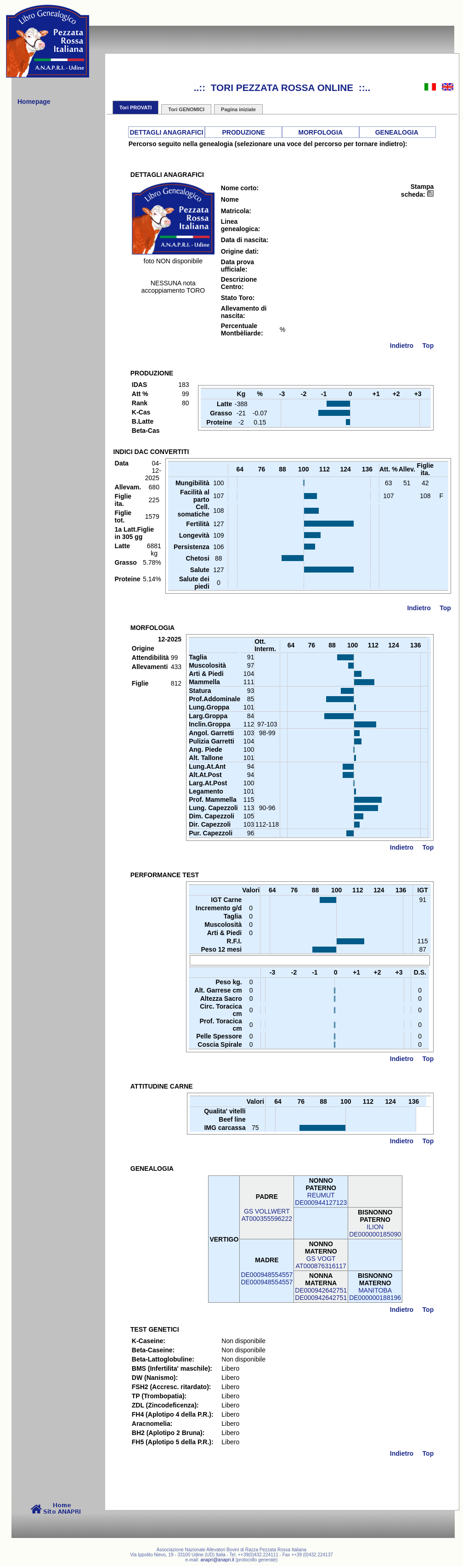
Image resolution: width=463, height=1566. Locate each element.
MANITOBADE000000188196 (375, 1294)
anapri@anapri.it (217, 1559)
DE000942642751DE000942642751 (321, 1294)
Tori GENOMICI (186, 109)
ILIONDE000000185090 (375, 1230)
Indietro (401, 345)
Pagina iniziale (238, 109)
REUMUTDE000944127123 (321, 1199)
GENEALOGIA (396, 132)
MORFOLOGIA (321, 132)
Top (428, 345)
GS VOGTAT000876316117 (321, 1262)
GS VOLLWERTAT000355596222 (267, 1215)
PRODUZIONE (243, 132)
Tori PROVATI (135, 107)
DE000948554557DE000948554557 (267, 1278)
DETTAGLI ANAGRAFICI (166, 132)
